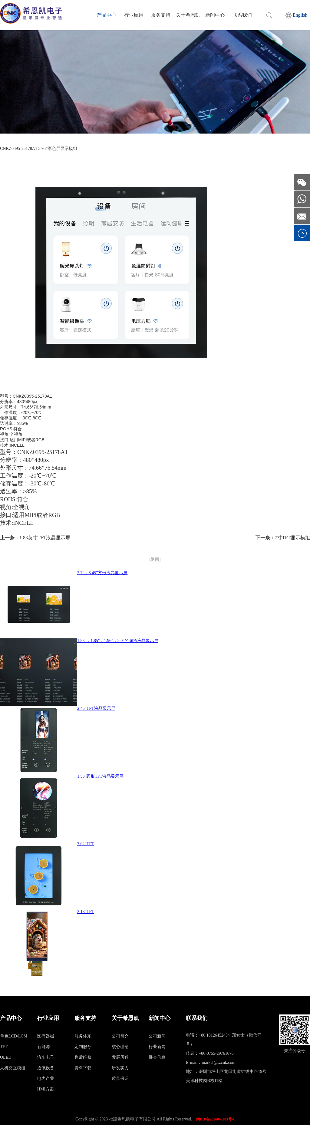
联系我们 (242, 15)
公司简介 (120, 1036)
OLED (5, 1057)
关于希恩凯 (188, 15)
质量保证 (120, 1078)
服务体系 (82, 1036)
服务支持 (160, 15)
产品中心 (106, 15)
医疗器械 (45, 1036)
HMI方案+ (46, 1089)
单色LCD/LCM (13, 1036)
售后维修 (82, 1057)
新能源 (43, 1046)
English (296, 15)
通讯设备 (45, 1068)
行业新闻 (157, 1046)
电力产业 (45, 1078)
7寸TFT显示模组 (292, 537)
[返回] (154, 559)
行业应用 (133, 15)
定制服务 (82, 1046)
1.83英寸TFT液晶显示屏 (44, 537)
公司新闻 (157, 1036)
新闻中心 (215, 15)
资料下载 (82, 1068)
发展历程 (120, 1057)
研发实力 (120, 1068)
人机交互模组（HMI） (15, 1068)
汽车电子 (45, 1057)
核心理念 (120, 1046)
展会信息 (157, 1057)
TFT (4, 1046)
